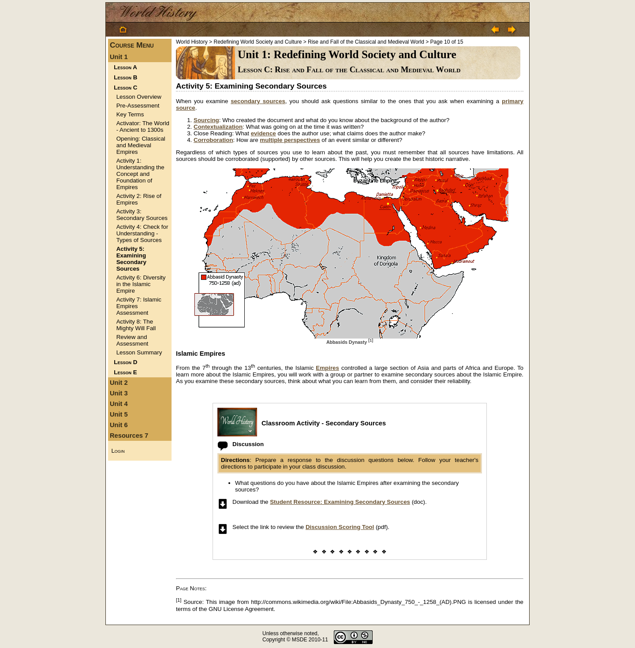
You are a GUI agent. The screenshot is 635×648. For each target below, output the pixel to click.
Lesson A (125, 67)
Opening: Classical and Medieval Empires (140, 145)
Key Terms (130, 114)
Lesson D (125, 362)
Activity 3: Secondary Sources (142, 214)
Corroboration (213, 140)
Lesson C (125, 87)
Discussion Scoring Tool (340, 527)
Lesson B (125, 77)
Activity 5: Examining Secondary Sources (131, 259)
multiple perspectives (290, 140)
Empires (327, 368)
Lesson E (125, 372)
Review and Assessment (132, 340)
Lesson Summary (139, 352)
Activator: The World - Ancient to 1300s (142, 126)
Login (117, 450)
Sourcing (206, 120)
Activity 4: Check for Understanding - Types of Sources (142, 233)
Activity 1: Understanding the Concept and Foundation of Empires (140, 173)
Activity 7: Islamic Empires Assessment (138, 306)
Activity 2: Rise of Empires (138, 199)
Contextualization (218, 126)
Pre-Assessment (138, 105)
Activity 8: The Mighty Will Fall (136, 324)
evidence (263, 133)
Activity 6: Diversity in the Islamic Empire (141, 284)
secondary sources (258, 101)
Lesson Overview (138, 96)
